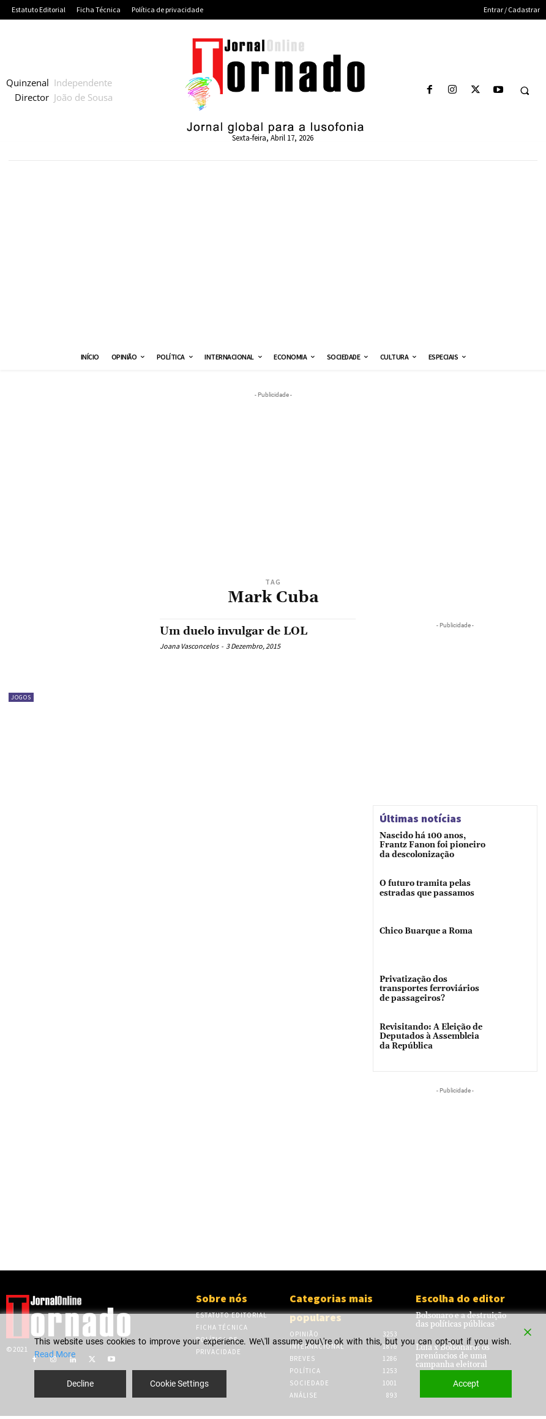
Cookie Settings (179, 1383)
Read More (54, 1354)
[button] (524, 90)
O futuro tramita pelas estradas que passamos (423, 888)
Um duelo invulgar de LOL (233, 631)
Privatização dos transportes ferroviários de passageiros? (431, 990)
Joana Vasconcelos (189, 646)
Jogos (21, 697)
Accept (466, 1383)
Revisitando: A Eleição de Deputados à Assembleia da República (431, 1038)
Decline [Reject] (80, 1383)
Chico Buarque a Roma (423, 932)
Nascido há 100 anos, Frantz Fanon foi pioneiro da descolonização (432, 844)
